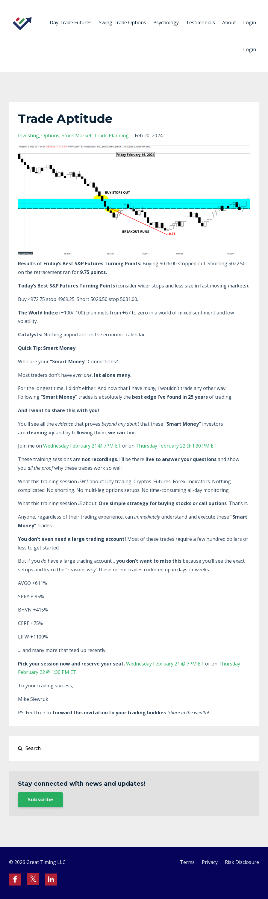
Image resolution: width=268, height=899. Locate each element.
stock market (77, 135)
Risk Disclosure (242, 862)
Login (249, 22)
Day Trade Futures (71, 22)
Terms (187, 862)
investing (28, 135)
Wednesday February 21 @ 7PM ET (82, 445)
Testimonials (200, 22)
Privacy (210, 862)
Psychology (166, 22)
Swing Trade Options (122, 22)
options (50, 135)
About (229, 22)
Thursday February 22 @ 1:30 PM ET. (177, 445)
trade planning (111, 135)
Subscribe (40, 799)
